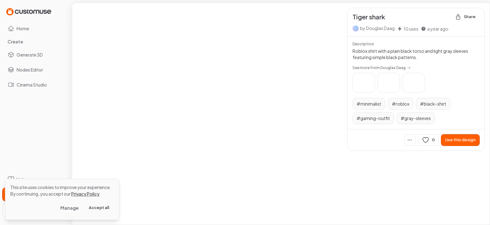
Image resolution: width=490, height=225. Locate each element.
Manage (69, 208)
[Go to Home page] (28, 11)
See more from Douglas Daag (381, 67)
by (377, 28)
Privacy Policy (85, 194)
